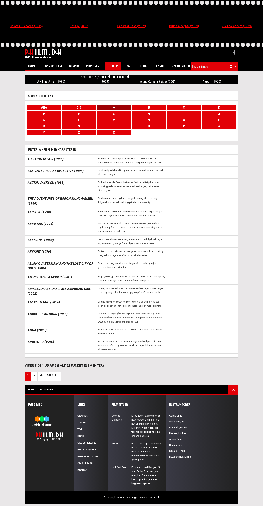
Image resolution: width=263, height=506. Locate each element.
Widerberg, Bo (176, 421)
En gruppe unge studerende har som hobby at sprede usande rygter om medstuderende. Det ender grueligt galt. (146, 451)
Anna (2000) (37, 330)
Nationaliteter (87, 456)
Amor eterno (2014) (44, 302)
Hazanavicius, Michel (180, 456)
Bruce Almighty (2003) (184, 26)
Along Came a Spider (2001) (158, 81)
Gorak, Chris (175, 415)
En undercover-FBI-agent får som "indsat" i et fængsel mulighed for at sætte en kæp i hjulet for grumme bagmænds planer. (146, 475)
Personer (92, 66)
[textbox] (215, 66)
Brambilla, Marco (178, 427)
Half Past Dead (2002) (131, 26)
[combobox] (214, 66)
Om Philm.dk (85, 463)
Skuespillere (86, 442)
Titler (113, 66)
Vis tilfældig (181, 66)
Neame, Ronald (177, 450)
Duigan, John (176, 445)
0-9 (79, 107)
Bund (143, 66)
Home (32, 66)
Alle (44, 107)
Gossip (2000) (79, 26)
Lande (160, 66)
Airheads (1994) (40, 224)
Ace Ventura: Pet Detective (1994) (56, 171)
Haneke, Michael (178, 433)
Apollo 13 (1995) (41, 342)
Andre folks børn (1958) (48, 314)
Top (127, 66)
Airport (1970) (212, 81)
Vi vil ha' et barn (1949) (237, 26)
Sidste (52, 375)
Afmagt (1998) (39, 212)
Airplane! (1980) (41, 240)
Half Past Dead (119, 467)
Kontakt (83, 469)
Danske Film (53, 66)
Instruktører (86, 449)
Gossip (115, 443)
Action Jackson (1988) (46, 183)
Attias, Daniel (176, 439)
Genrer (74, 66)
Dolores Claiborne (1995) (26, 26)
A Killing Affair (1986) (51, 81)
